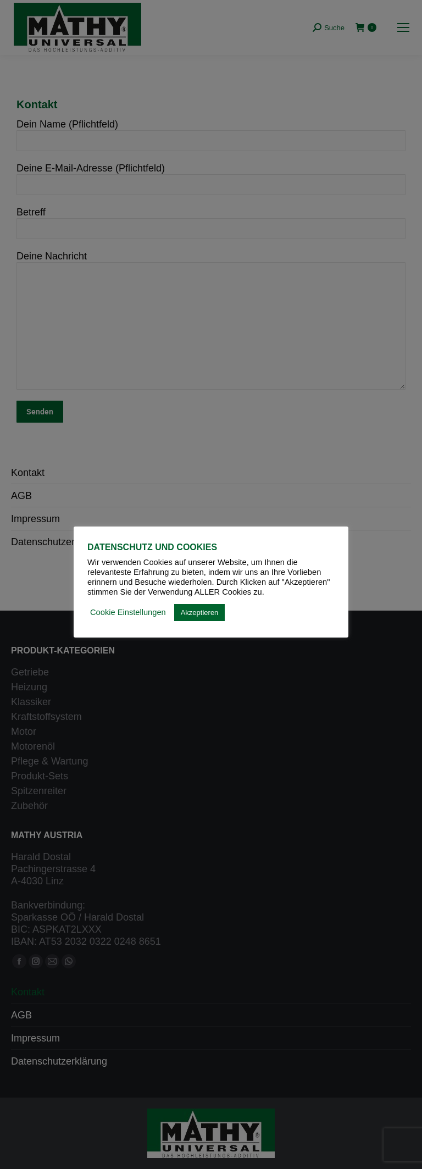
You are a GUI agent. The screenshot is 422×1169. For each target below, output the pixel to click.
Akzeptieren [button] (200, 612)
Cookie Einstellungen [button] (128, 612)
